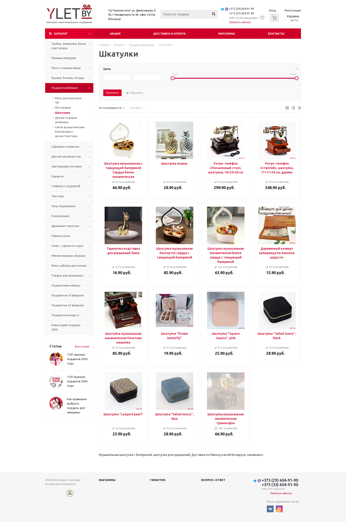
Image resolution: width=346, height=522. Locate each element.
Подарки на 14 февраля (67, 295)
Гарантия (157, 479)
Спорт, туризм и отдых (67, 245)
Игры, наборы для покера (68, 265)
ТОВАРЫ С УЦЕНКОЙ (65, 186)
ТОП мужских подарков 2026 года (77, 381)
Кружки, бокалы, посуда (67, 77)
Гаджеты (57, 176)
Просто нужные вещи (66, 67)
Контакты (276, 33)
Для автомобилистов (66, 156)
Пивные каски (60, 235)
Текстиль (57, 196)
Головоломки (60, 215)
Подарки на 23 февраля (67, 305)
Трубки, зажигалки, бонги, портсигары (68, 46)
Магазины (226, 33)
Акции (115, 33)
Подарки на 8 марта (65, 315)
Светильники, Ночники (66, 166)
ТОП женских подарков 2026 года (77, 359)
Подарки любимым (64, 87)
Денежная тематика (65, 225)
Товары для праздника (67, 275)
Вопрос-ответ (213, 479)
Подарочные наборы (65, 285)
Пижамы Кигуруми (63, 57)
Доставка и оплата (169, 33)
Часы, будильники (63, 206)
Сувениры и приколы (65, 146)
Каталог (61, 33)
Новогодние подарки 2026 (65, 327)
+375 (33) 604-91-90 (241, 13)
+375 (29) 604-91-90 (241, 8)
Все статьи (82, 346)
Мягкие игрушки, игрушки (68, 255)
